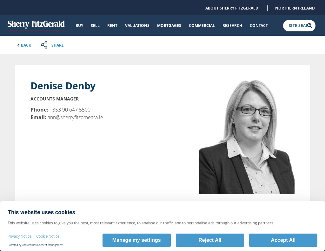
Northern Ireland (295, 8)
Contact (259, 25)
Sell (95, 25)
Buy (79, 25)
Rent (112, 25)
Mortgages (169, 25)
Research (232, 25)
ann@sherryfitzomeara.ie (75, 117)
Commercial (202, 25)
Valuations (137, 25)
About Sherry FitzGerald (231, 8)
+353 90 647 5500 (70, 109)
